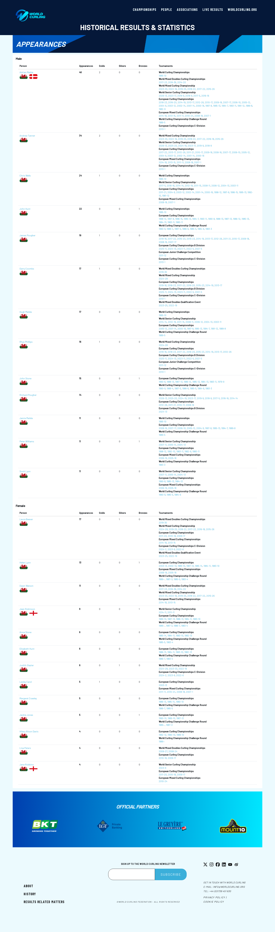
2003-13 (163, 565)
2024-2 (162, 549)
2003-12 (171, 105)
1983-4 (184, 579)
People (166, 10)
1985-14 (198, 565)
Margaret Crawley (28, 698)
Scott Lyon (25, 471)
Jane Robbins (27, 764)
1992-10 (171, 451)
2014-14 (180, 185)
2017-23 (163, 82)
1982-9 (162, 109)
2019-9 (180, 95)
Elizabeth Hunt (27, 648)
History (30, 894)
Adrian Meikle (26, 72)
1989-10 (181, 565)
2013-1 (162, 129)
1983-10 (215, 565)
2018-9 (188, 95)
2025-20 (172, 145)
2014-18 (163, 115)
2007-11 (163, 444)
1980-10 (180, 701)
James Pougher (27, 235)
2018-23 (163, 102)
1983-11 (170, 222)
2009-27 (163, 751)
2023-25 (163, 305)
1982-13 (188, 635)
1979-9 (221, 381)
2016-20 (172, 102)
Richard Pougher (28, 394)
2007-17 (227, 102)
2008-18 (199, 115)
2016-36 (172, 82)
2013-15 (171, 115)
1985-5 (193, 228)
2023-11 (181, 248)
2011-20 (163, 536)
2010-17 (209, 102)
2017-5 (196, 95)
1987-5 (177, 228)
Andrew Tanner (27, 135)
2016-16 (205, 95)
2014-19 (182, 102)
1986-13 (179, 619)
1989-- (162, 579)
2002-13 (172, 565)
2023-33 (163, 89)
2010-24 (189, 115)
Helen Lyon (25, 562)
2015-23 (191, 238)
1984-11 (207, 565)
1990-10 (162, 718)
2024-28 (163, 278)
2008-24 (172, 751)
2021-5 (198, 248)
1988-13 (219, 218)
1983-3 (208, 228)
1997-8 (208, 105)
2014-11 (162, 612)
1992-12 (162, 734)
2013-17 (190, 102)
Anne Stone (25, 632)
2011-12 (162, 255)
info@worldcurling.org (229, 886)
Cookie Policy (213, 901)
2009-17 (181, 536)
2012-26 (199, 102)
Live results (213, 10)
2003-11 (234, 185)
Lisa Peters (25, 748)
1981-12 (165, 195)
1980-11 (179, 222)
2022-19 (173, 305)
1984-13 (162, 222)
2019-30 (163, 272)
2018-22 (191, 89)
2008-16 (217, 152)
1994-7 (225, 105)
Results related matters (44, 902)
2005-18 (172, 458)
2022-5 (190, 248)
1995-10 (162, 75)
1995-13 (216, 105)
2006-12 (215, 185)
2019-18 (162, 238)
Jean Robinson (27, 609)
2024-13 (172, 248)
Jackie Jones (26, 714)
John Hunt (25, 208)
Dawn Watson (26, 585)
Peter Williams (27, 441)
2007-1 (207, 115)
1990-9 (162, 228)
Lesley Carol (26, 681)
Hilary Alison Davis (29, 731)
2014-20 (181, 82)
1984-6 (201, 228)
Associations (187, 10)
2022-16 (172, 89)
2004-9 (162, 105)
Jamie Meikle (26, 418)
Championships (144, 10)
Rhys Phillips (26, 341)
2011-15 (197, 185)
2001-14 (191, 105)
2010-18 (172, 536)
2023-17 (172, 95)
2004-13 (225, 185)
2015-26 (210, 89)
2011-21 (190, 152)
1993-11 (232, 105)
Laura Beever (26, 519)
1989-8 (249, 105)
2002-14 (181, 105)
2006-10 (236, 102)
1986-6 (185, 228)
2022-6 (180, 549)
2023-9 (171, 549)
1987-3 (169, 579)
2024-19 (182, 145)
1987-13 (228, 218)
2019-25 (182, 89)
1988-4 (170, 228)
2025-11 (163, 248)
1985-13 (245, 218)
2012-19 (189, 185)
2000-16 (200, 105)
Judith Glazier (27, 665)
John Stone (25, 378)
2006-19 (163, 458)
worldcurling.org (242, 10)
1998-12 (218, 192)
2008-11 (206, 185)
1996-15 (234, 192)
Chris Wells (25, 175)
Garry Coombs (27, 268)
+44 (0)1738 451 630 (220, 891)
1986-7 (177, 625)
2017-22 (201, 89)
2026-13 (163, 95)
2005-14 (172, 444)
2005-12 (246, 102)
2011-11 (180, 115)
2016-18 (210, 139)
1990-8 (211, 218)
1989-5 (162, 122)
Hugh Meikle (26, 311)
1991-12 (241, 105)
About (28, 886)
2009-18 (218, 102)
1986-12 (236, 218)
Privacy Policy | (215, 897)
